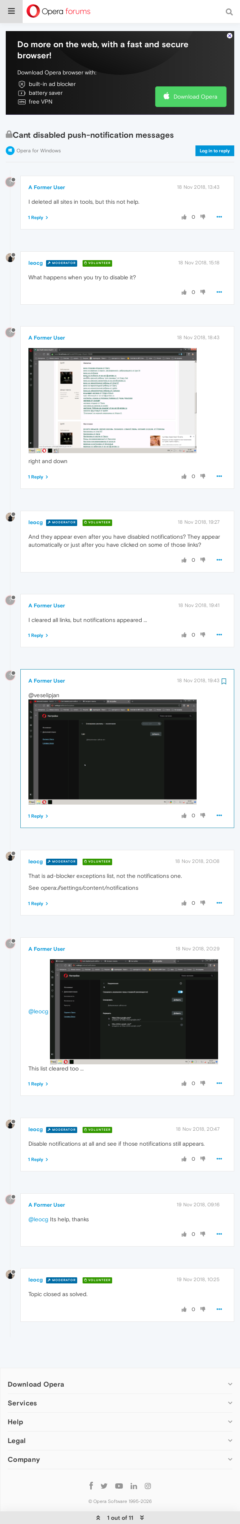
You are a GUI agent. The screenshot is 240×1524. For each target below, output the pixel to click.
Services (22, 1380)
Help (15, 1398)
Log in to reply (215, 127)
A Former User (46, 164)
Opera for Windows (39, 127)
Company (24, 1436)
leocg (35, 239)
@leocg (38, 987)
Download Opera (195, 73)
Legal (17, 1417)
